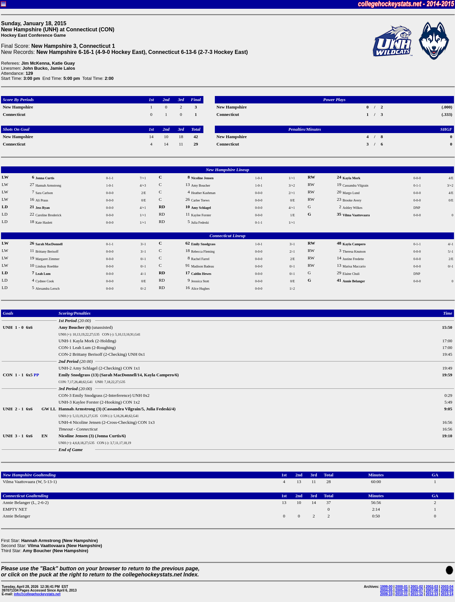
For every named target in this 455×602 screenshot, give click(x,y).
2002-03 (432, 587)
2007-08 (432, 590)
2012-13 (432, 594)
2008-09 (447, 590)
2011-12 (416, 594)
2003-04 (447, 587)
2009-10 (386, 594)
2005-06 (401, 590)
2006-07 (416, 590)
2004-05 (386, 590)
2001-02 (416, 587)
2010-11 (401, 594)
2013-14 (447, 594)
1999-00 (386, 587)
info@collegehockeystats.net (37, 594)
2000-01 (401, 587)
